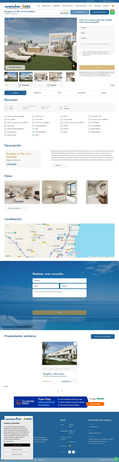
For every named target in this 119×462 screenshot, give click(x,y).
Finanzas (103, 93)
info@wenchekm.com (108, 1)
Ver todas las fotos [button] (18, 208)
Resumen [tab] (15, 93)
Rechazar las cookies (17, 454)
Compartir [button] (51, 85)
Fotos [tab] (59, 93)
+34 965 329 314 (90, 1)
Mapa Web (41, 460)
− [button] (6, 228)
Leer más (61, 165)
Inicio (38, 6)
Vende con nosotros (67, 6)
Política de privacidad (95, 52)
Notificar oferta (80, 12)
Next (75, 44)
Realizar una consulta (99, 12)
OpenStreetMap (100, 256)
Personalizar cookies (17, 449)
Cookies (34, 460)
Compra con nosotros (81, 6)
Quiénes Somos (46, 6)
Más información (9, 441)
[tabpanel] (59, 362)
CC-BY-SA (111, 256)
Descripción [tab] (37, 93)
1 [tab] (5, 386)
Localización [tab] (81, 93)
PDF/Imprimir (23, 85)
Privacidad (28, 460)
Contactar (106, 6)
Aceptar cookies (17, 445)
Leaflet (90, 256)
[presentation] (88, 60)
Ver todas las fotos (15, 67)
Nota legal (21, 460)
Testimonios (97, 6)
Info (90, 6)
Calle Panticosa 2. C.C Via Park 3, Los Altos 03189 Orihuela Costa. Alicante (101, 440)
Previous (6, 44)
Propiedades (56, 6)
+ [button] (6, 225)
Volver (111, 85)
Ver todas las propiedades (102, 336)
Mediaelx (112, 460)
